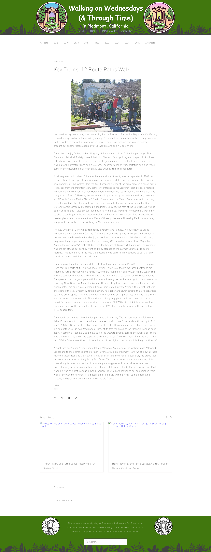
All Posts (44, 42)
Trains (56, 384)
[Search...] (105, 542)
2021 (86, 42)
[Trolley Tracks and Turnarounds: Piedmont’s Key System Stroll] (71, 440)
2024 (117, 42)
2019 (66, 42)
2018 (56, 42)
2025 (127, 42)
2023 (107, 42)
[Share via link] (75, 397)
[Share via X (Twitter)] (62, 397)
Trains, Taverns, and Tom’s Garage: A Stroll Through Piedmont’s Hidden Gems (140, 465)
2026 (137, 42)
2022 (96, 42)
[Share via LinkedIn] (68, 397)
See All (169, 416)
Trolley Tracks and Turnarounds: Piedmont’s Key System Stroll (69, 465)
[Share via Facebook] (55, 397)
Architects (150, 42)
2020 (76, 42)
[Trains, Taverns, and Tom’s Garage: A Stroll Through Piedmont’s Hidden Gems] (140, 440)
